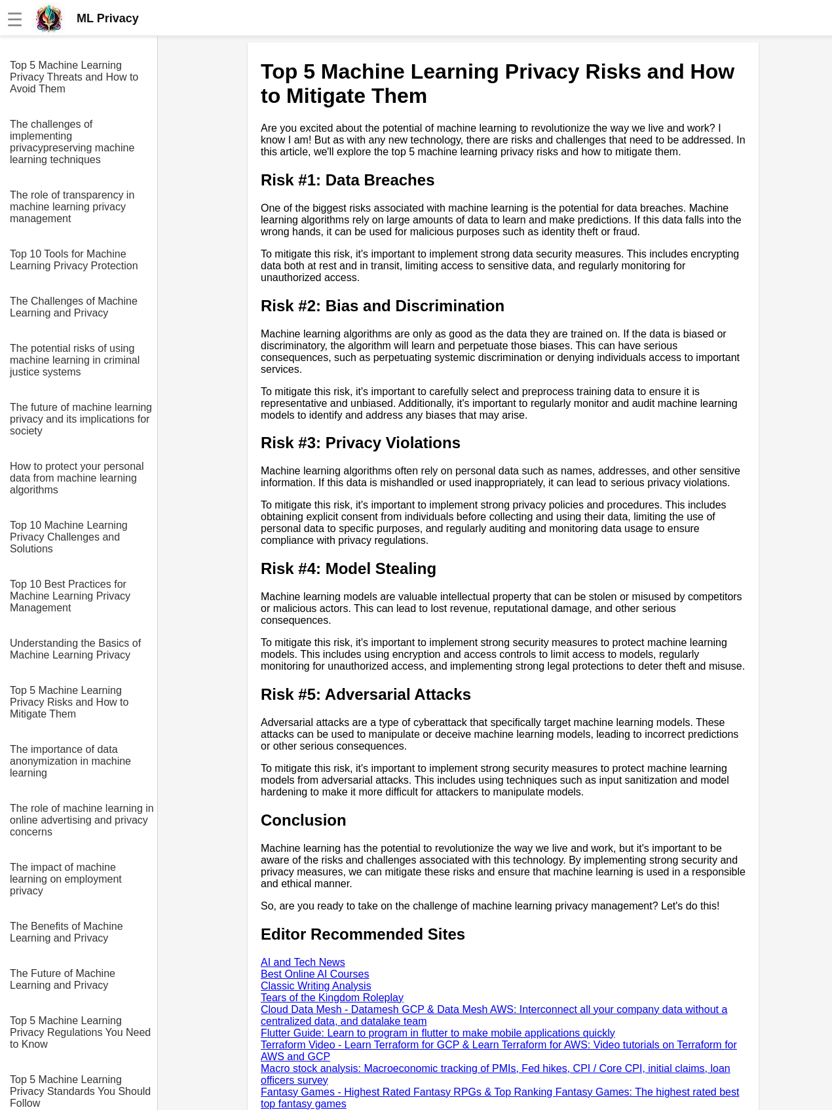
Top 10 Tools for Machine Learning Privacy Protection (74, 259)
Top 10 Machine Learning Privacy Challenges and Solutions (69, 537)
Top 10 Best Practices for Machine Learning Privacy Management (70, 596)
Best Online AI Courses (315, 974)
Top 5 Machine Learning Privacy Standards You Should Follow (80, 1091)
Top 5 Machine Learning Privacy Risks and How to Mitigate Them (69, 702)
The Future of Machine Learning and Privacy (62, 979)
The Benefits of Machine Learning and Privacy (66, 932)
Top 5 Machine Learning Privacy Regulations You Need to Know (80, 1032)
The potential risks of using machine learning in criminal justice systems (75, 360)
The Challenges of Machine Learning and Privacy (74, 307)
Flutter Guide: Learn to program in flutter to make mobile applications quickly (438, 1033)
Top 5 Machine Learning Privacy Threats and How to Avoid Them (74, 77)
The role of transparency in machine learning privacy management (72, 206)
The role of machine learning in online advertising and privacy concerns (82, 820)
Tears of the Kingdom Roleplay (332, 997)
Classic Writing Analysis (316, 985)
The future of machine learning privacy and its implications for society (81, 419)
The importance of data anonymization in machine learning (70, 761)
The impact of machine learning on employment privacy (66, 879)
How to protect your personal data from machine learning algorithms (77, 478)
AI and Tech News (303, 962)
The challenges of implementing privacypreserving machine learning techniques (72, 142)
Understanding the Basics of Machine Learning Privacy (75, 649)
